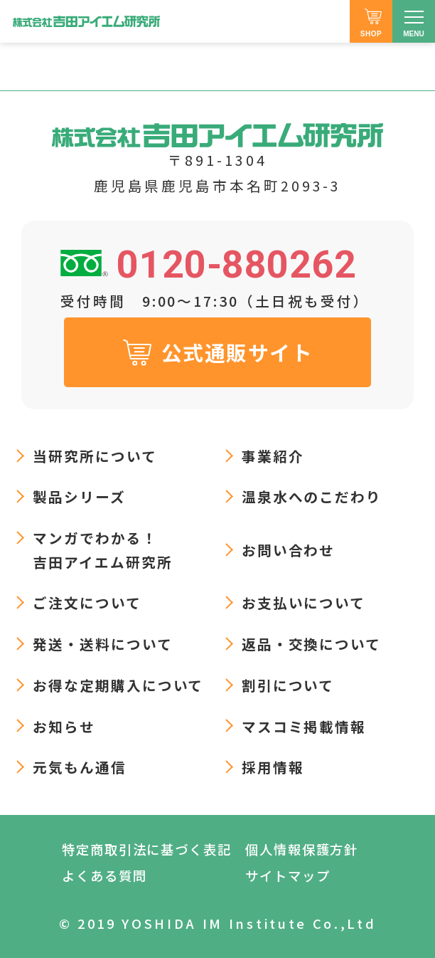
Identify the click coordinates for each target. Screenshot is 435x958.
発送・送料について (103, 643)
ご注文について (87, 602)
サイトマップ (287, 875)
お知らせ (64, 726)
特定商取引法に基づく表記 (146, 849)
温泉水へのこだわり (312, 496)
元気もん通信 (80, 767)
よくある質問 (104, 875)
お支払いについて (304, 602)
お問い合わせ (288, 549)
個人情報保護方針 (301, 849)
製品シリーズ (79, 496)
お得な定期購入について (118, 685)
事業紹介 (273, 456)
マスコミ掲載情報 (304, 726)
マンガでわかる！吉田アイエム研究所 (103, 549)
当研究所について (95, 456)
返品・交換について (312, 643)
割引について (288, 685)
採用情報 (273, 767)
